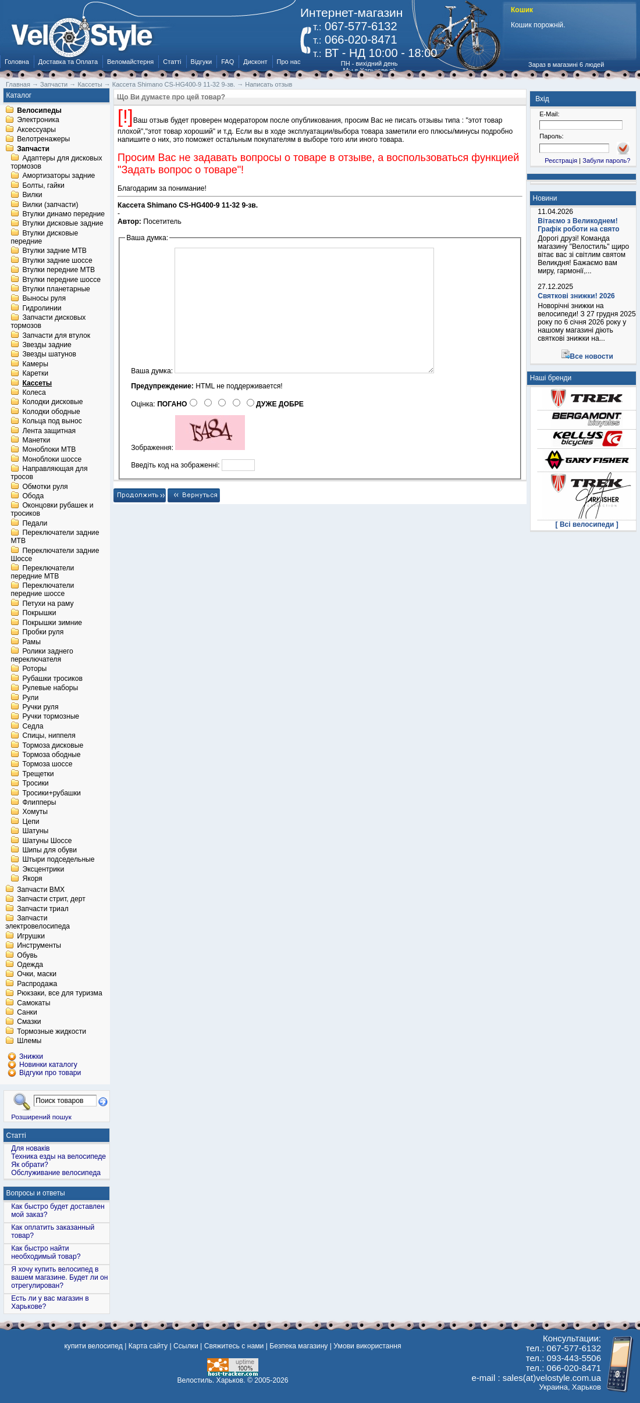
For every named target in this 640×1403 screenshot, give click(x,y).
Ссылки (185, 1346)
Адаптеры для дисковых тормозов (56, 162)
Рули (30, 698)
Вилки (32, 195)
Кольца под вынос (51, 421)
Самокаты (33, 1003)
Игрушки (31, 936)
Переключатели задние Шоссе (54, 555)
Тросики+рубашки (51, 793)
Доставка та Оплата (68, 61)
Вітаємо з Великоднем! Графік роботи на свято (578, 225)
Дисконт (255, 61)
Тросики (35, 784)
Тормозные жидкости (51, 1031)
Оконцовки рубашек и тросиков (51, 510)
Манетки (36, 440)
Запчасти (33, 149)
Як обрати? (29, 1165)
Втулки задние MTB (54, 251)
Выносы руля (44, 299)
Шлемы (29, 1041)
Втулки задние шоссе (57, 260)
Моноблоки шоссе (51, 459)
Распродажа (37, 984)
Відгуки (201, 61)
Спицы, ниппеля (48, 736)
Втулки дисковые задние (62, 224)
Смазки (29, 1022)
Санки (27, 1012)
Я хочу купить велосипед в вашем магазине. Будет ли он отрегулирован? (59, 1277)
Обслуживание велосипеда (56, 1173)
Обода (33, 496)
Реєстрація (561, 160)
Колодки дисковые (52, 402)
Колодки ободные (51, 412)
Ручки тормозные (50, 717)
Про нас (289, 61)
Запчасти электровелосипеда (37, 923)
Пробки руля (42, 633)
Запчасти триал (43, 909)
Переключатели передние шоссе (42, 590)
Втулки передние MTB (58, 270)
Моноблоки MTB (49, 450)
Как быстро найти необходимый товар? (45, 1252)
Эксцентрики (43, 869)
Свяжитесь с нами (234, 1346)
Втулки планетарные (56, 289)
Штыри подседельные (58, 860)
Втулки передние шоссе (61, 280)
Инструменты (39, 946)
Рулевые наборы (50, 688)
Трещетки (38, 774)
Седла (32, 726)
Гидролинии (41, 308)
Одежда (30, 965)
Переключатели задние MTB (54, 537)
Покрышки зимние (52, 623)
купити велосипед (93, 1346)
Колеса (33, 392)
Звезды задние (46, 345)
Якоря (32, 879)
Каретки (35, 374)
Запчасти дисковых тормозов (48, 322)
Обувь (27, 955)
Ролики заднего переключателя (41, 655)
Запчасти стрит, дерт (51, 899)
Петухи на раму (47, 603)
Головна (17, 61)
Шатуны (35, 831)
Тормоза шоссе (47, 765)
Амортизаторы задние (58, 176)
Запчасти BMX (41, 890)
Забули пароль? (606, 160)
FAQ (227, 61)
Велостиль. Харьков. (211, 1380)
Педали (34, 523)
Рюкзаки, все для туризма (59, 994)
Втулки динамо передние (63, 214)
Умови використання (367, 1346)
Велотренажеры (43, 139)
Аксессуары (36, 130)
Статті (172, 61)
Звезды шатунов (49, 355)
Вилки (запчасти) (50, 205)
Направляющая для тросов (48, 473)
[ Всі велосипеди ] (587, 524)
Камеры (35, 364)
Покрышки (39, 613)
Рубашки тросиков (52, 678)
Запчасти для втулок (56, 335)
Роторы (34, 669)
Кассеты (37, 383)
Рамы (31, 642)
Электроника (38, 120)
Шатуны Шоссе (47, 841)
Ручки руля (40, 707)
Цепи (30, 821)
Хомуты (35, 812)
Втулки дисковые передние (44, 237)
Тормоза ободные (51, 755)
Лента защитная (49, 431)
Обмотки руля (44, 487)
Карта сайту (148, 1346)
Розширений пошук (41, 1116)
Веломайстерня (130, 61)
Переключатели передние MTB (42, 572)
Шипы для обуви (49, 850)
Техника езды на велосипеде (58, 1156)
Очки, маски (36, 974)
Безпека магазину (298, 1346)
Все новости (591, 356)
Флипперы (39, 802)
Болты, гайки (43, 185)
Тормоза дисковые (52, 745)
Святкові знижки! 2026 (576, 296)
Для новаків (30, 1148)
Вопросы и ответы (35, 1193)
